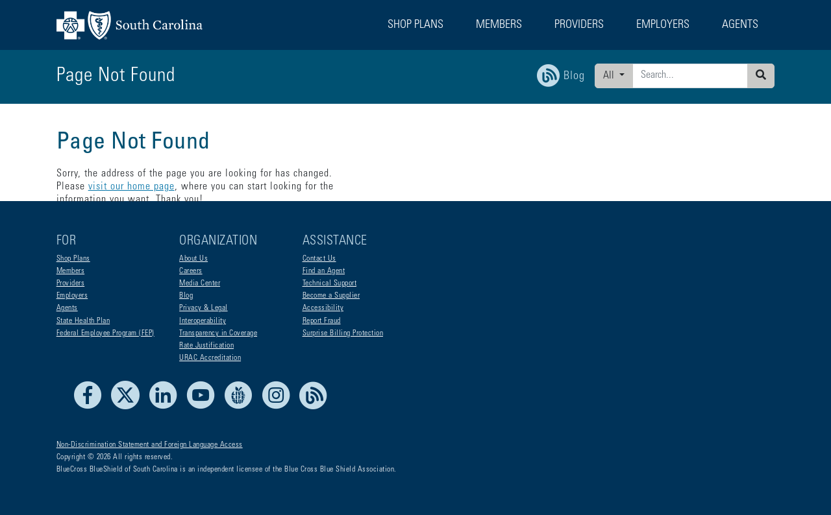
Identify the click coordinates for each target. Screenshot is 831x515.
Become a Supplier (331, 296)
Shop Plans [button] (415, 25)
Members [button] (499, 25)
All (610, 76)
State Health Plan (83, 321)
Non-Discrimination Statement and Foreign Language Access (149, 445)
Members (70, 271)
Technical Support (330, 283)
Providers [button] (579, 25)
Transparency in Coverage (218, 333)
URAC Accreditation (210, 358)
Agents (67, 308)
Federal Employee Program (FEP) (105, 333)
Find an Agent (324, 271)
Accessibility (323, 308)
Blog (186, 296)
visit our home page (410, 174)
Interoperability (202, 321)
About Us (193, 259)
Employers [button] (662, 25)
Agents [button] (740, 25)
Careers (191, 271)
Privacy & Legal (203, 308)
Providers (70, 283)
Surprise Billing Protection (343, 333)
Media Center (199, 283)
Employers (72, 296)
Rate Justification (206, 346)
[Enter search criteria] (690, 76)
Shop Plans (73, 259)
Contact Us (319, 259)
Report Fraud (322, 321)
